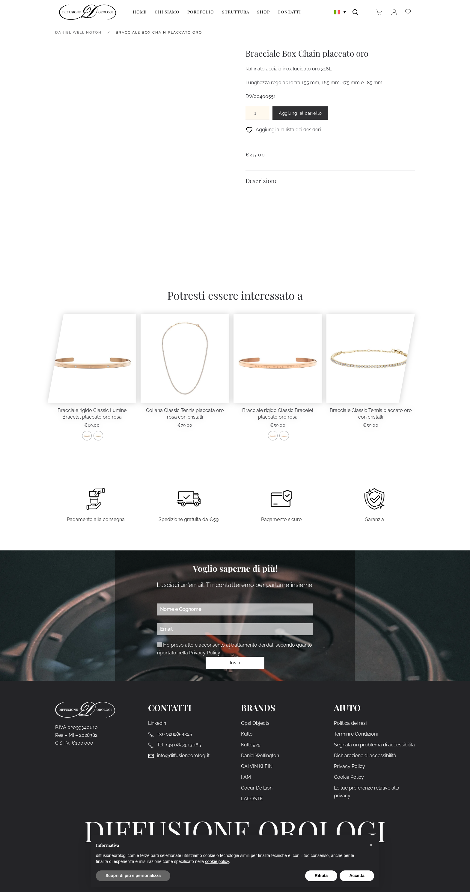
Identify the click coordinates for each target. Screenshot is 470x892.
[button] (371, 845)
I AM (246, 777)
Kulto (247, 734)
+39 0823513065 (183, 745)
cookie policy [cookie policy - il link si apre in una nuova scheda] (217, 861)
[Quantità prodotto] (257, 113)
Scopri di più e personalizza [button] (133, 875)
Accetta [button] (356, 875)
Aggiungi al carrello (300, 113)
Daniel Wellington (260, 756)
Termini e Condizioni (356, 734)
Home (140, 12)
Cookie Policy (349, 777)
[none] (340, 12)
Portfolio (200, 12)
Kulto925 (250, 745)
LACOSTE (252, 799)
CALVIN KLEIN (256, 766)
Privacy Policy (204, 653)
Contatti (289, 12)
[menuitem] (340, 12)
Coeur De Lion (256, 788)
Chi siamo (167, 12)
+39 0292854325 (174, 734)
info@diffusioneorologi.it (183, 756)
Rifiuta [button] (321, 875)
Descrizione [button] (261, 180)
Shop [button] (263, 12)
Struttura (235, 12)
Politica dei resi (350, 723)
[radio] (86, 435)
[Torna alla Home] (87, 12)
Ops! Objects (255, 723)
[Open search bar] (355, 11)
